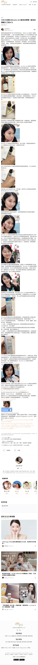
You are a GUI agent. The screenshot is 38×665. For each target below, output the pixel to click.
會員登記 (35, 1)
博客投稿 (30, 636)
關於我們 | (7, 654)
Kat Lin (17, 491)
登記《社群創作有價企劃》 (15, 439)
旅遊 (11, 442)
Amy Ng (27, 491)
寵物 (21, 442)
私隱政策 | (21, 654)
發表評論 (5, 505)
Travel (13, 653)
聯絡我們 (31, 654)
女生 (2, 17)
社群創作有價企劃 (5, 4)
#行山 (6, 647)
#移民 (28, 647)
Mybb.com (29, 425)
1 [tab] (16, 9)
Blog (27, 653)
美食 (14, 442)
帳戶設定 (13, 642)
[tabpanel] (19, 7)
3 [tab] (19, 9)
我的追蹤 (24, 642)
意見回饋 (24, 636)
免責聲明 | (12, 654)
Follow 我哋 (26, 445)
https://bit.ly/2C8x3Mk (8, 399)
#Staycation (23, 647)
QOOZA (23, 425)
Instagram (6, 420)
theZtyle (18, 423)
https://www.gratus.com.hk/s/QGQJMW (14, 390)
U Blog (7, 425)
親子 (18, 442)
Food (24, 653)
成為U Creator (23, 4)
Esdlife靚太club (15, 425)
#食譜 (13, 647)
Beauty (20, 653)
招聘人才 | (26, 654)
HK (16, 653)
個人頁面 (8, 642)
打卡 (8, 442)
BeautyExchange (22, 420)
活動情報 (29, 442)
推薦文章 (14, 636)
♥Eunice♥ (6, 491)
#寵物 (2, 647)
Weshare (6, 423)
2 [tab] (18, 9)
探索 (30, 4)
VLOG (9, 636)
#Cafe (17, 647)
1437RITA (7, 29)
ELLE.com (25, 423)
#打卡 (9, 647)
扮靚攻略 (24, 442)
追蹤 (34, 29)
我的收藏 (18, 642)
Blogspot (13, 420)
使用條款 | (17, 654)
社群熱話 (14, 4)
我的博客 (29, 642)
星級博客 (19, 636)
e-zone (31, 653)
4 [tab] (21, 9)
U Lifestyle (8, 653)
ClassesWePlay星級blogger (10, 427)
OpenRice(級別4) (8, 428)
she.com (12, 423)
